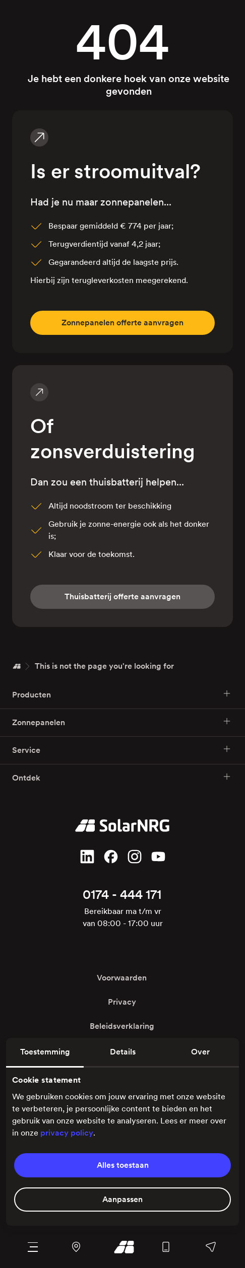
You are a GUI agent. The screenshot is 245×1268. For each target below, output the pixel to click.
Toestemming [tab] (45, 1051)
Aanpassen (122, 1199)
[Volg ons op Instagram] (134, 856)
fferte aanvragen (122, 323)
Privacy (122, 1002)
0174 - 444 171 (122, 894)
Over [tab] (200, 1051)
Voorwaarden (122, 977)
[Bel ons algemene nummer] (165, 1247)
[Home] (17, 666)
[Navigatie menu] (33, 1247)
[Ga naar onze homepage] (121, 1246)
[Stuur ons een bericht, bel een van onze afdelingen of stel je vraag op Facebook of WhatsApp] (210, 1247)
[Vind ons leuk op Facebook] (110, 856)
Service (121, 749)
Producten (121, 694)
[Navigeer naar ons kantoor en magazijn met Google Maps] (76, 1247)
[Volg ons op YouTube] (158, 856)
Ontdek (121, 777)
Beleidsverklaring (122, 1026)
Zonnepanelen (121, 722)
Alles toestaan (123, 1165)
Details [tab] (123, 1051)
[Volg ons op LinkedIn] (87, 856)
